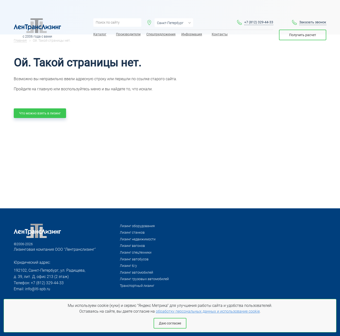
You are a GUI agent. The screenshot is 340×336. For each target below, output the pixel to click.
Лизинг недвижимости (138, 239)
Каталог (99, 22)
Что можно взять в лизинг (40, 113)
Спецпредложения (161, 22)
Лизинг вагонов (132, 246)
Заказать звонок (312, 10)
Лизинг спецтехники (135, 252)
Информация (191, 22)
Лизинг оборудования (137, 226)
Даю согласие (170, 323)
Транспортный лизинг (137, 286)
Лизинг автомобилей (136, 272)
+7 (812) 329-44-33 (258, 10)
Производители (128, 22)
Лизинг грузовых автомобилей (144, 279)
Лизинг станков (132, 232)
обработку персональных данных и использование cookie (208, 311)
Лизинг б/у (128, 266)
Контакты (220, 22)
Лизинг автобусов (134, 259)
